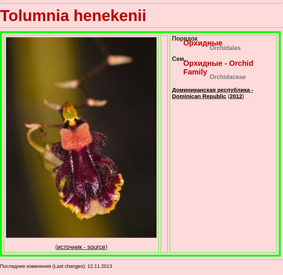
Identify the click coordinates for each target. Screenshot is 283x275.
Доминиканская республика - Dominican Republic (212, 93)
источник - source (81, 247)
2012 (236, 96)
